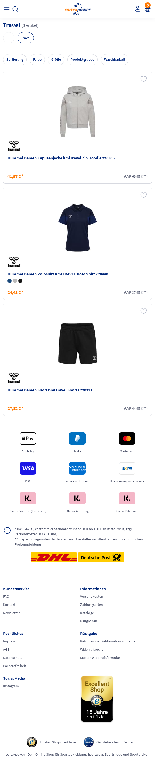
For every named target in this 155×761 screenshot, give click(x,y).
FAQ (6, 596)
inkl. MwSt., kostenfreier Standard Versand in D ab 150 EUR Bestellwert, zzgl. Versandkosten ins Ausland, (74, 531)
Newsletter (11, 612)
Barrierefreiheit (14, 665)
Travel (25, 38)
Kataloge (87, 612)
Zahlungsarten (91, 604)
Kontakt (9, 604)
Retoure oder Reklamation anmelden (108, 641)
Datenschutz (12, 657)
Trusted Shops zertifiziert (58, 742)
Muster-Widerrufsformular (100, 657)
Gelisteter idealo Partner (115, 742)
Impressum (12, 641)
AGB (6, 649)
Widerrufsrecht (91, 649)
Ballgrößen (88, 621)
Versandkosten (91, 596)
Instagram (11, 686)
